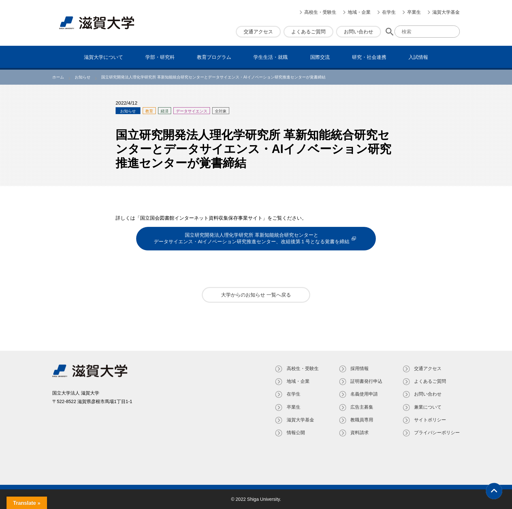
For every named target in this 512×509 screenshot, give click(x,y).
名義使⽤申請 (363, 394)
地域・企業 (359, 12)
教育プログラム (214, 57)
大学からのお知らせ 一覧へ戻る (256, 294)
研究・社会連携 (369, 57)
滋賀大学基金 (446, 12)
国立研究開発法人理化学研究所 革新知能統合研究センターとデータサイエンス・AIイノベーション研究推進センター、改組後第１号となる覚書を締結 (251, 238)
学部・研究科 (160, 57)
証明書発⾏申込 (366, 381)
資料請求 (359, 432)
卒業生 (414, 12)
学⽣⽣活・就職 (270, 57)
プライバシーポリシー (437, 432)
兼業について (427, 406)
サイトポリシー (430, 419)
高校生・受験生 (320, 12)
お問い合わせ (358, 31)
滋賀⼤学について (103, 57)
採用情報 (359, 368)
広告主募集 (361, 406)
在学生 (389, 12)
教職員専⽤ (361, 419)
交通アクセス (258, 31)
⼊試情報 (418, 57)
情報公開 (295, 432)
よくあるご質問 (308, 31)
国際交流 (320, 57)
